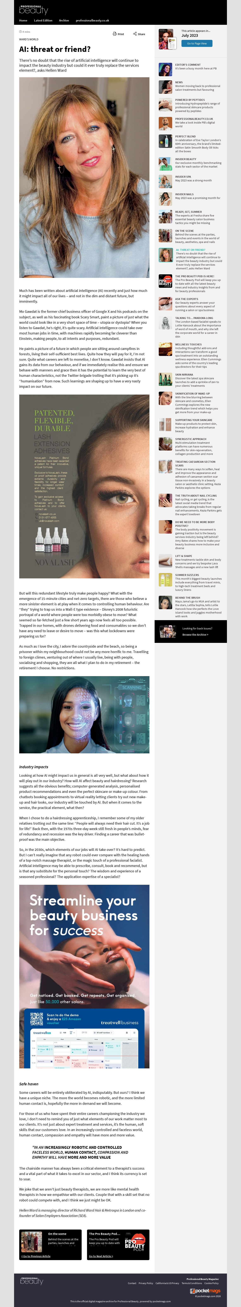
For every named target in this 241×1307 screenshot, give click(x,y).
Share (139, 33)
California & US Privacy (167, 1283)
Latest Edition (43, 20)
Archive (64, 20)
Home (23, 20)
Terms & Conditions (192, 1283)
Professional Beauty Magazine (203, 1279)
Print (118, 33)
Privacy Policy (146, 1283)
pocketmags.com (206, 1296)
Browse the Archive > (195, 634)
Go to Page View (197, 43)
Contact (132, 1283)
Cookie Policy (211, 1283)
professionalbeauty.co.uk (92, 20)
